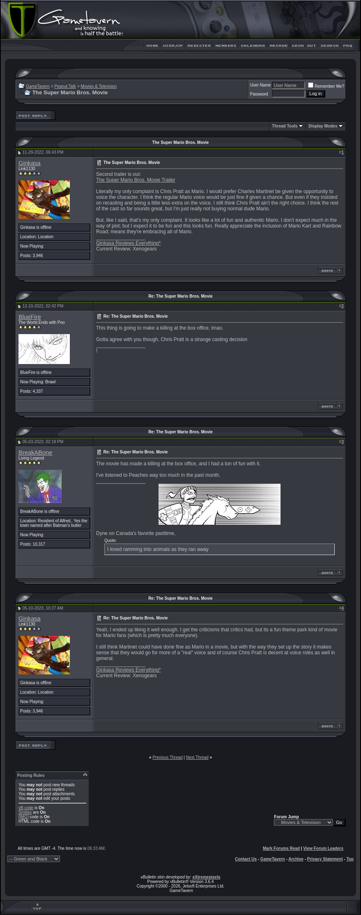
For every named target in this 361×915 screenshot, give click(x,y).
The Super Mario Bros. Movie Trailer (135, 180)
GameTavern (37, 86)
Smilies (25, 812)
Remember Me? (326, 86)
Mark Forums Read (281, 848)
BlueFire (29, 317)
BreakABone (35, 452)
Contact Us (246, 859)
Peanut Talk (65, 86)
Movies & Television (99, 86)
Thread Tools (284, 126)
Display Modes (322, 126)
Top (350, 859)
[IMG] (23, 817)
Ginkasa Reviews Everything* (128, 243)
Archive (296, 859)
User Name (260, 85)
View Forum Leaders (323, 848)
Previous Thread (167, 757)
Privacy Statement (325, 859)
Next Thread (197, 757)
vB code (25, 808)
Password (259, 94)
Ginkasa (29, 163)
